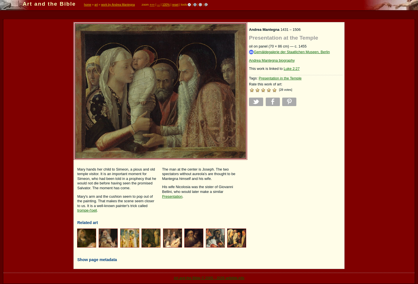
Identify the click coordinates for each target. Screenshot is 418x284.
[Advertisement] (295, 150)
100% (166, 4)
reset (175, 4)
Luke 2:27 (291, 68)
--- (158, 4)
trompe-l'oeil (87, 210)
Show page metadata (97, 259)
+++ (152, 4)
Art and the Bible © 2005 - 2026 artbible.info (209, 278)
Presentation (172, 196)
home (87, 4)
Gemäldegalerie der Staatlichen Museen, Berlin (289, 52)
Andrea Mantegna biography (272, 60)
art (96, 4)
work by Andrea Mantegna (118, 4)
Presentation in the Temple (280, 78)
